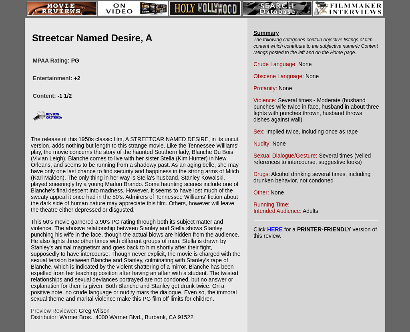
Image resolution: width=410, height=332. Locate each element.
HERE (275, 229)
